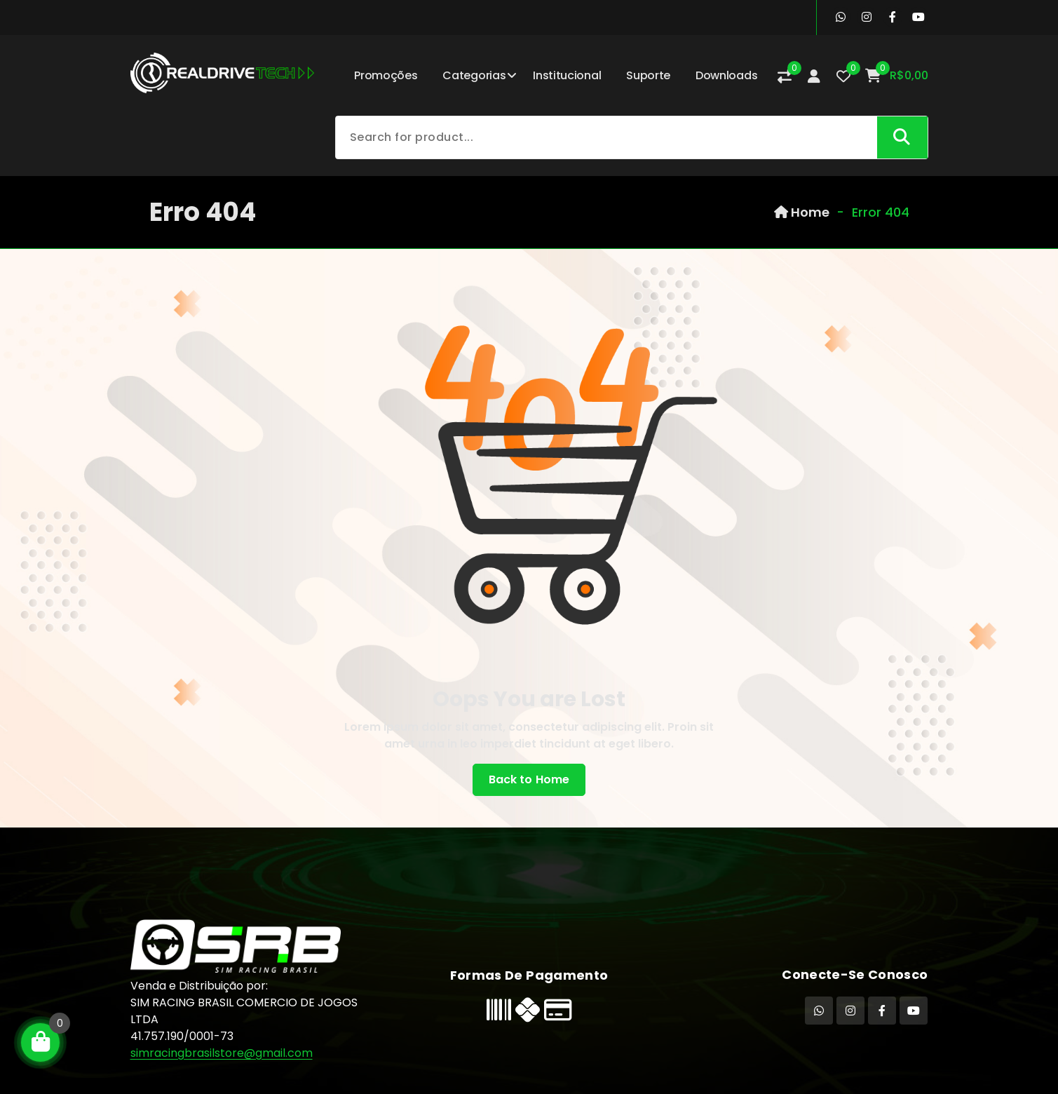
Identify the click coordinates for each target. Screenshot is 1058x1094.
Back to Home (529, 779)
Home (801, 212)
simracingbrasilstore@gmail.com (221, 1053)
